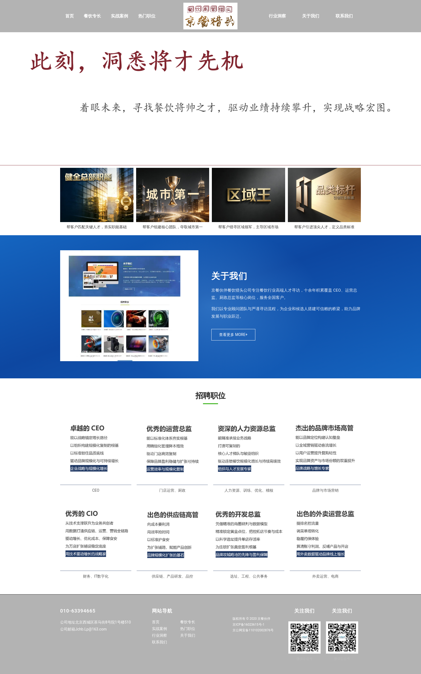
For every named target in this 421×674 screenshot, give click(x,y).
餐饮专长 (92, 16)
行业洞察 (277, 16)
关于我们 (310, 16)
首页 (69, 16)
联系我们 (344, 16)
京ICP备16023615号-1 (248, 624)
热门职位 (146, 16)
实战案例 (119, 16)
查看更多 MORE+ (233, 334)
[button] (211, 163)
